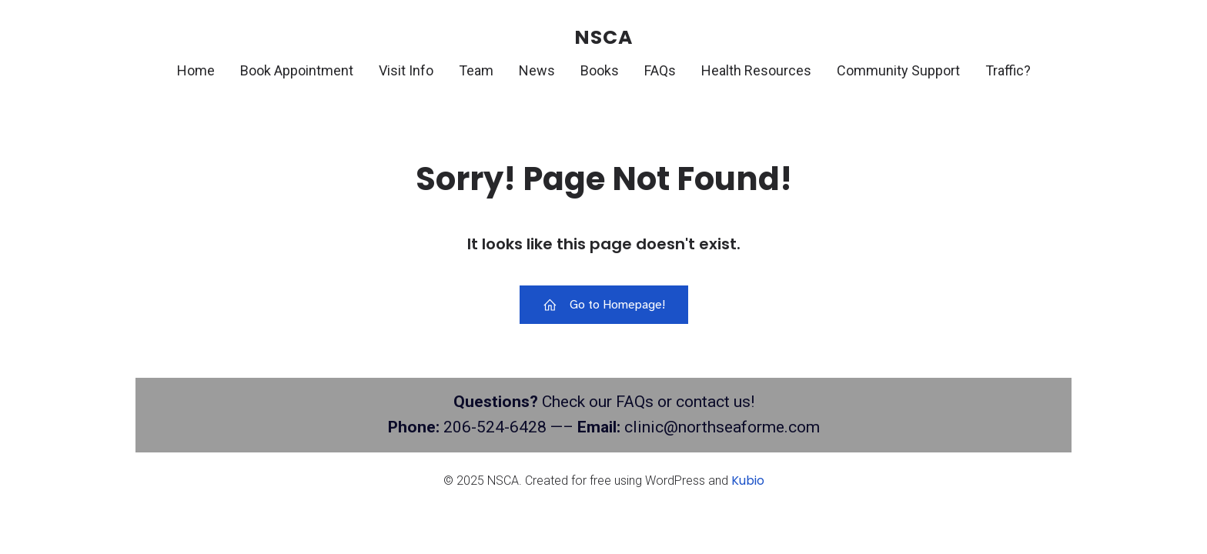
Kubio (747, 480)
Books (599, 70)
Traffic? (1008, 70)
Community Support (898, 70)
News (537, 70)
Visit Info (406, 70)
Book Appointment (296, 70)
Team (476, 70)
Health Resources (756, 70)
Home (196, 70)
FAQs (660, 70)
